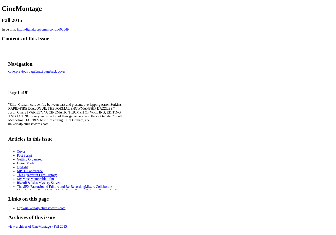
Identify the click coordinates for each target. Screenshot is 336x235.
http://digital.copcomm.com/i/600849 (43, 29)
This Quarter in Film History (37, 175)
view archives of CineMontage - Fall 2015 (37, 226)
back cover (58, 71)
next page (43, 71)
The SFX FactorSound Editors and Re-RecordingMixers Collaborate (64, 186)
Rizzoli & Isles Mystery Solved (39, 183)
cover (12, 71)
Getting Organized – (31, 159)
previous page (25, 71)
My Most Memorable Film (35, 179)
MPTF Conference (30, 171)
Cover (21, 151)
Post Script (24, 155)
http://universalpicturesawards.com (41, 208)
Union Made (25, 163)
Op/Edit (22, 167)
